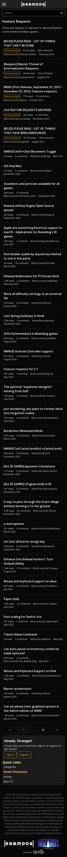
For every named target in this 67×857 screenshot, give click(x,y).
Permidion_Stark (27, 196)
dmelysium (52, 417)
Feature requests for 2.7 (21, 369)
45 (43, 729)
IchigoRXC (24, 141)
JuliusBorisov (52, 241)
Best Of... (9, 781)
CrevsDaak (24, 118)
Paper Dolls (11, 599)
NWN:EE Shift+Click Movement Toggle (30, 151)
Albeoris (46, 302)
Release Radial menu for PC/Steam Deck (31, 276)
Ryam (48, 170)
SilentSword (48, 546)
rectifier (51, 435)
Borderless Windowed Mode (23, 431)
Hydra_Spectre (49, 471)
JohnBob (51, 338)
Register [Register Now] (24, 754)
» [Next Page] (57, 729)
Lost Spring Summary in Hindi (24, 316)
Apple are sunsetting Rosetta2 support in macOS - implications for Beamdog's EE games (33, 232)
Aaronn (52, 510)
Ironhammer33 (26, 77)
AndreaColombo (27, 54)
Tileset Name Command (20, 634)
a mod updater (14, 524)
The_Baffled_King (27, 661)
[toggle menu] (4, 4)
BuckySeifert (53, 715)
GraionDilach (53, 528)
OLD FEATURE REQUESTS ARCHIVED (27, 110)
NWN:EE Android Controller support (28, 351)
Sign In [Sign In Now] (10, 754)
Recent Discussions (15, 771)
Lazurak (46, 356)
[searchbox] (33, 13)
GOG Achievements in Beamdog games (31, 334)
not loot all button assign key (24, 541)
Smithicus (46, 639)
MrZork (46, 453)
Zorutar (51, 263)
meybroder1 (52, 621)
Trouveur (50, 395)
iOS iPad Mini (12, 166)
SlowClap (45, 156)
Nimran (23, 100)
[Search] (61, 13)
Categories (10, 767)
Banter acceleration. (18, 689)
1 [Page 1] (23, 729)
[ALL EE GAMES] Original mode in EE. (28, 484)
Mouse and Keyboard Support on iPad (30, 671)
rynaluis (53, 603)
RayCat (50, 214)
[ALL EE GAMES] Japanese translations (29, 466)
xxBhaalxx (53, 280)
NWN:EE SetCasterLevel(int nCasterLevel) (33, 449)
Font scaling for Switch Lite (22, 617)
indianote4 (48, 320)
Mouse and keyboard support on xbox (30, 581)
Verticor (46, 693)
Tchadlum (52, 586)
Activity (8, 776)
